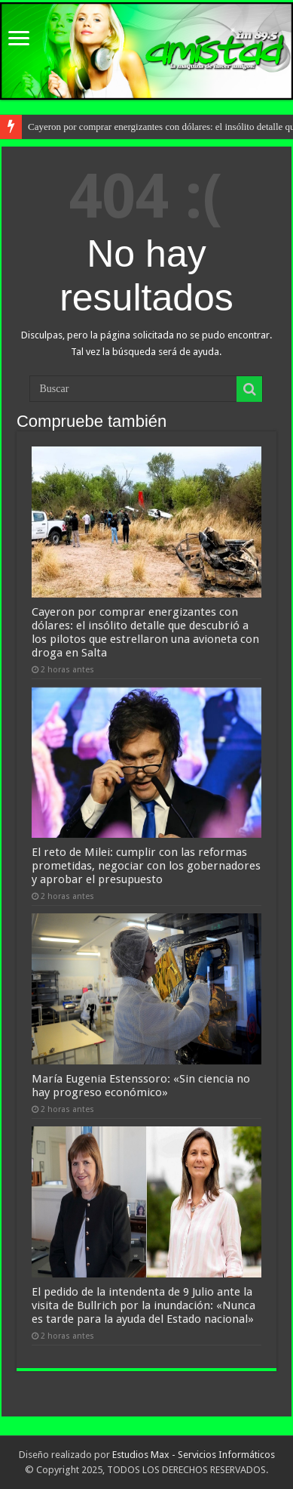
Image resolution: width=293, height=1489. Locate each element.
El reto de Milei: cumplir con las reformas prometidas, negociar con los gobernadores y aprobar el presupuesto (146, 865)
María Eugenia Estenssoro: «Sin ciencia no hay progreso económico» (141, 1085)
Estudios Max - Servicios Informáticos (193, 1454)
